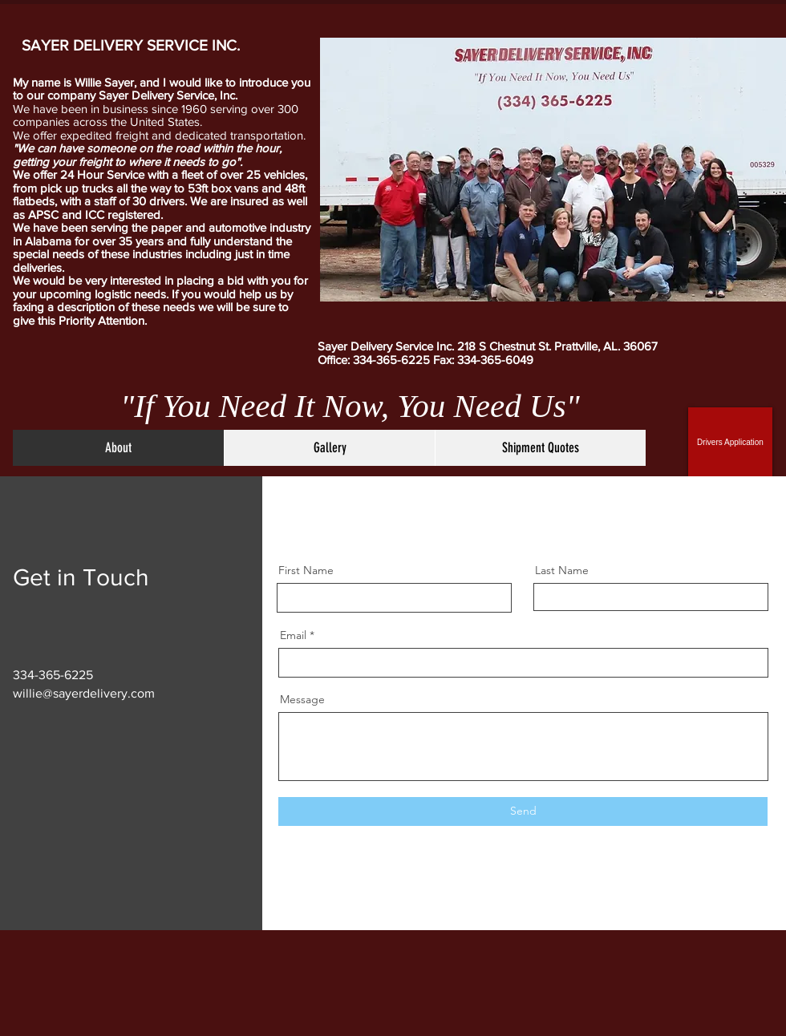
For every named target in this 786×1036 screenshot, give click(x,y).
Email (293, 635)
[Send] (523, 811)
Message (302, 699)
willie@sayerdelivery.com (84, 693)
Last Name (562, 570)
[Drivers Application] (730, 441)
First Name (306, 570)
